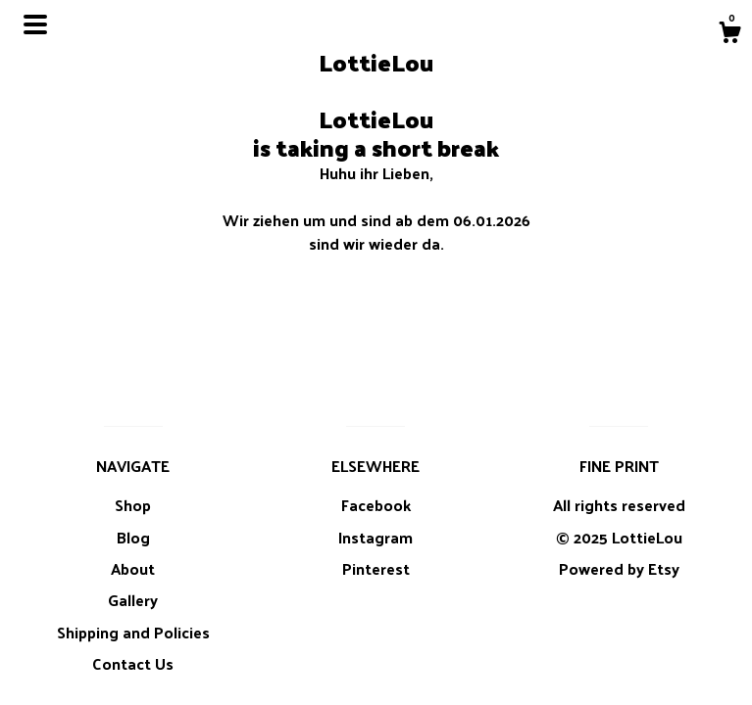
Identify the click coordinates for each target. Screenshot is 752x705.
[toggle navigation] (35, 24)
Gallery (133, 600)
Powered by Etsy (619, 568)
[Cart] (729, 34)
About (133, 568)
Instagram (375, 537)
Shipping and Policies (133, 632)
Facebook (376, 505)
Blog (133, 537)
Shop (133, 505)
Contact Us (133, 663)
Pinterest (376, 568)
